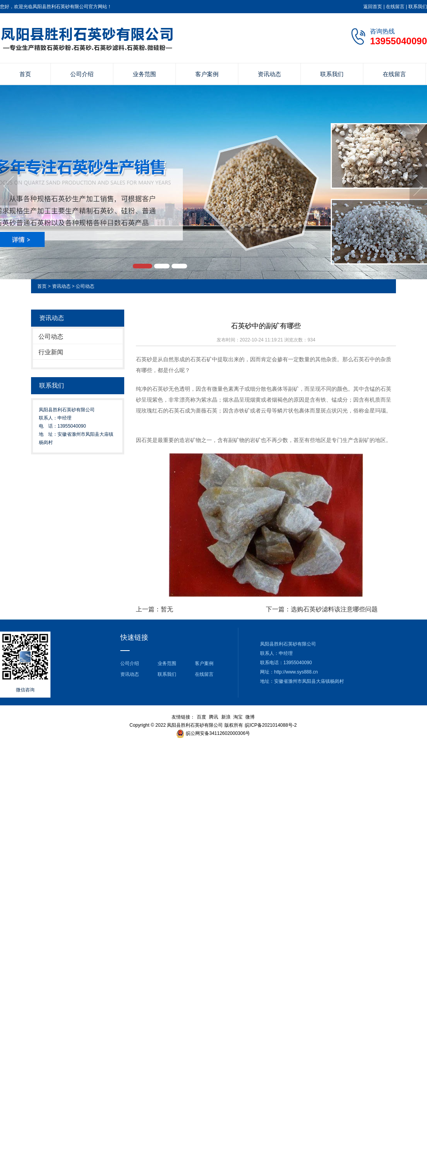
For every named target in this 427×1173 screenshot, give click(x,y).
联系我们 (417, 6)
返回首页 (372, 6)
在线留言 (395, 6)
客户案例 (207, 74)
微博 (250, 717)
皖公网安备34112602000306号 (218, 733)
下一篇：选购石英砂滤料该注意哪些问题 (322, 609)
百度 (201, 717)
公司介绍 (82, 74)
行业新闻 (50, 352)
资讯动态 (269, 74)
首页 (25, 74)
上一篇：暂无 (154, 609)
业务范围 (144, 74)
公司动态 (85, 286)
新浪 (226, 717)
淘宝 (238, 717)
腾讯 (213, 717)
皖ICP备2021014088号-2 (271, 725)
